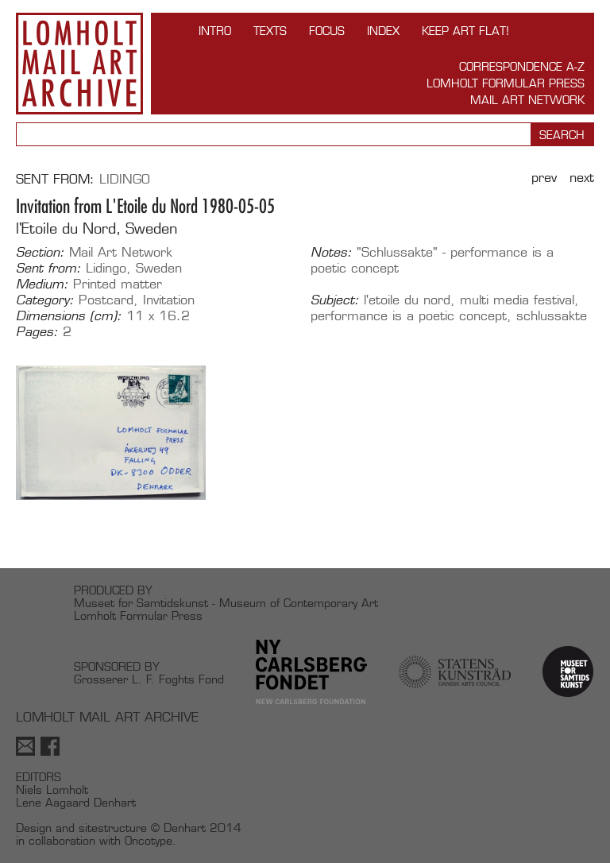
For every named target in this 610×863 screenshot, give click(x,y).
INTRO (215, 30)
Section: (40, 253)
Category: (45, 300)
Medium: (42, 284)
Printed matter (117, 284)
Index (383, 30)
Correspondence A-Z (522, 66)
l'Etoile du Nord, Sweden (96, 228)
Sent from (53, 179)
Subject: (335, 300)
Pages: (37, 332)
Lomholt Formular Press (506, 83)
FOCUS (327, 30)
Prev (544, 177)
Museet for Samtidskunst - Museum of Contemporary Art (226, 603)
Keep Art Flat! (465, 30)
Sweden (159, 268)
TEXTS (270, 30)
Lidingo (124, 179)
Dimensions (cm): (69, 316)
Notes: (331, 253)
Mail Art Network (527, 99)
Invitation (169, 300)
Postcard (106, 300)
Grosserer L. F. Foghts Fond (149, 679)
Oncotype (148, 840)
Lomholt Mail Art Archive (79, 63)
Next (581, 177)
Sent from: (48, 269)
